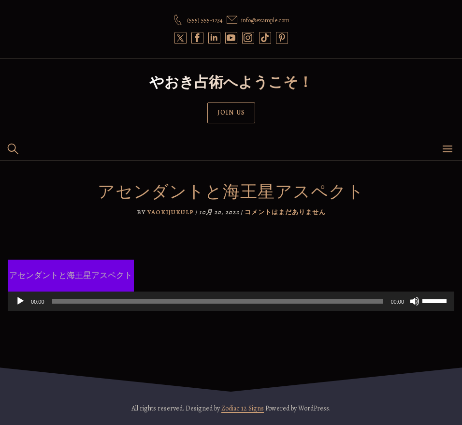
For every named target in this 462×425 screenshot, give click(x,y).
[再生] (20, 301)
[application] (231, 301)
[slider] (217, 301)
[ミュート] (414, 301)
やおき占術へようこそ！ (231, 82)
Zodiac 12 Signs (242, 408)
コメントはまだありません (285, 212)
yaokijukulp (170, 212)
